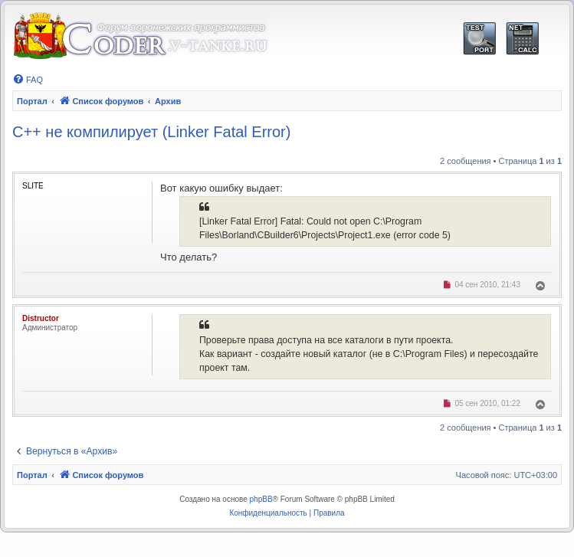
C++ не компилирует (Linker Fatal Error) (151, 131)
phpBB (261, 499)
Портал (32, 101)
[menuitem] (27, 79)
